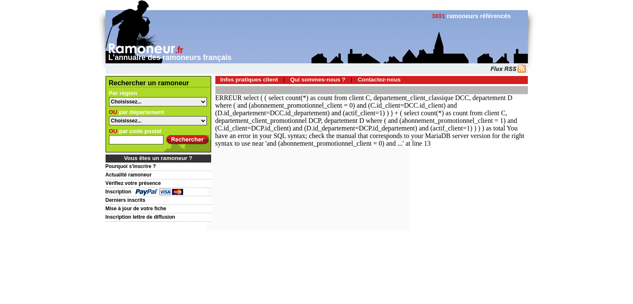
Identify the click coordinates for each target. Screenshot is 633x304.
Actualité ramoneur (129, 175)
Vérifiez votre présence (133, 183)
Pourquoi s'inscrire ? (131, 166)
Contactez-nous (379, 79)
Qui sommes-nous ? (317, 79)
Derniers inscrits (126, 200)
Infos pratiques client (249, 79)
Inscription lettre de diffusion (140, 217)
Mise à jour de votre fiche (136, 209)
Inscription (118, 192)
